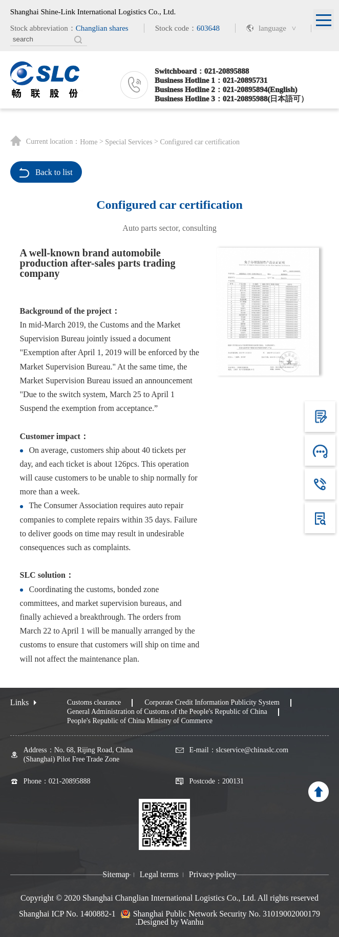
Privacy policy (213, 874)
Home (88, 142)
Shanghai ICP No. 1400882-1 (67, 913)
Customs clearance (94, 702)
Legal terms (159, 874)
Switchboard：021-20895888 (202, 71)
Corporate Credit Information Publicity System (212, 702)
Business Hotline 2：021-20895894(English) (226, 89)
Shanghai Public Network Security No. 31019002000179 (226, 914)
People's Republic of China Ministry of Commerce (140, 721)
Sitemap (115, 874)
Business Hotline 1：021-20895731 (211, 80)
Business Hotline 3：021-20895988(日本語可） (231, 99)
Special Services (128, 142)
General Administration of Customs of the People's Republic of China (167, 711)
